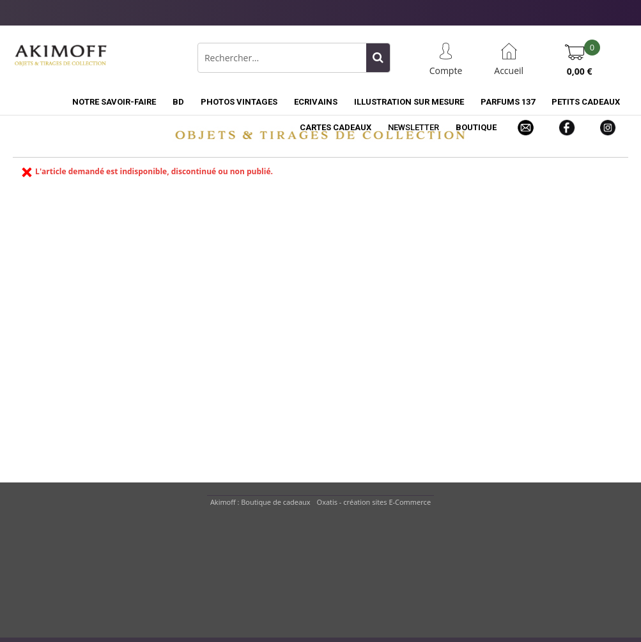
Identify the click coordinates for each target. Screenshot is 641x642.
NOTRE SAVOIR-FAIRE (114, 102)
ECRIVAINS (315, 102)
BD (178, 102)
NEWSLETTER (413, 127)
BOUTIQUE (476, 127)
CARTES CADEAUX (335, 127)
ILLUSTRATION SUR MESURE (409, 102)
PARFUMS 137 (508, 102)
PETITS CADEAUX (586, 102)
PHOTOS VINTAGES (239, 102)
